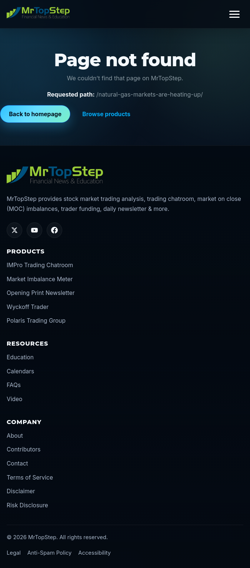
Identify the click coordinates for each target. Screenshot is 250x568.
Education (20, 357)
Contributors (24, 449)
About (15, 435)
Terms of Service (30, 477)
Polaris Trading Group (36, 320)
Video (14, 399)
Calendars (20, 371)
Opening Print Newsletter (41, 292)
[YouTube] (34, 230)
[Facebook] (54, 230)
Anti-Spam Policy (49, 552)
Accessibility (94, 552)
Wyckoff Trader (28, 306)
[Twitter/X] (14, 230)
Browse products (106, 114)
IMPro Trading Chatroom (40, 265)
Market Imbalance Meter (40, 279)
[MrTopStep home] (38, 12)
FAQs (14, 385)
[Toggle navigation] (234, 14)
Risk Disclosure (27, 505)
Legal (14, 552)
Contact (17, 463)
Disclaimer (21, 491)
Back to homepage (35, 114)
